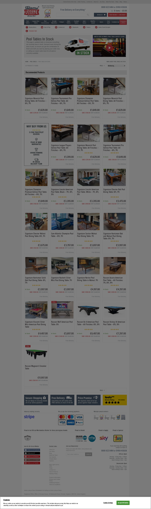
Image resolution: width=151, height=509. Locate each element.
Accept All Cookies (123, 503)
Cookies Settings (108, 503)
